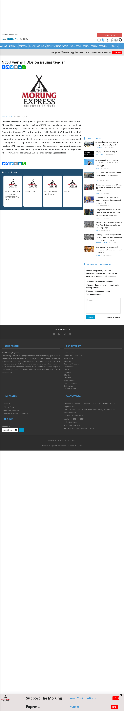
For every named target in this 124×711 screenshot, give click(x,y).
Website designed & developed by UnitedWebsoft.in (62, 446)
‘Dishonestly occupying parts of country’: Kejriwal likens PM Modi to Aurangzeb (108, 200)
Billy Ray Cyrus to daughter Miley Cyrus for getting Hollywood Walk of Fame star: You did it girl (109, 237)
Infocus (114, 46)
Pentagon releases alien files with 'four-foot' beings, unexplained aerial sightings (109, 225)
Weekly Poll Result (114, 317)
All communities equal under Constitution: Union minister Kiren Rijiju (107, 163)
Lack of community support (98, 291)
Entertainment (54, 46)
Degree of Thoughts (71, 364)
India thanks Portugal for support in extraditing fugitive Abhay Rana (109, 175)
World (65, 46)
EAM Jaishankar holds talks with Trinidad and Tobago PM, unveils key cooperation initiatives (108, 212)
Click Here (117, 52)
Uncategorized (7, 116)
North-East (34, 46)
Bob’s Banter (100, 154)
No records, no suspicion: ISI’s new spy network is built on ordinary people (109, 187)
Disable (66, 369)
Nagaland (13, 46)
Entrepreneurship (70, 383)
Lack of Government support (99, 281)
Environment (68, 386)
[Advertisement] (62, 15)
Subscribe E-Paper (109, 35)
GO (21, 430)
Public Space (75, 46)
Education (67, 378)
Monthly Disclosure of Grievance (15, 414)
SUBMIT (91, 317)
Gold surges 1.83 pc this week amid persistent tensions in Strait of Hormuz (109, 250)
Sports (86, 46)
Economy (67, 372)
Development (69, 366)
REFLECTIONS (30, 191)
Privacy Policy (8, 407)
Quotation (68, 191)
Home (4, 46)
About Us (7, 403)
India (43, 46)
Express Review (70, 389)
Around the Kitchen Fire (73, 355)
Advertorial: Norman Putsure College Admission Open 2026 (107, 143)
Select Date (7, 426)
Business (99, 255)
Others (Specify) (94, 294)
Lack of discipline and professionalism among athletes (103, 286)
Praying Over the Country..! (106, 152)
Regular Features (100, 46)
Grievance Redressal (11, 410)
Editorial (23, 46)
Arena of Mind (69, 353)
